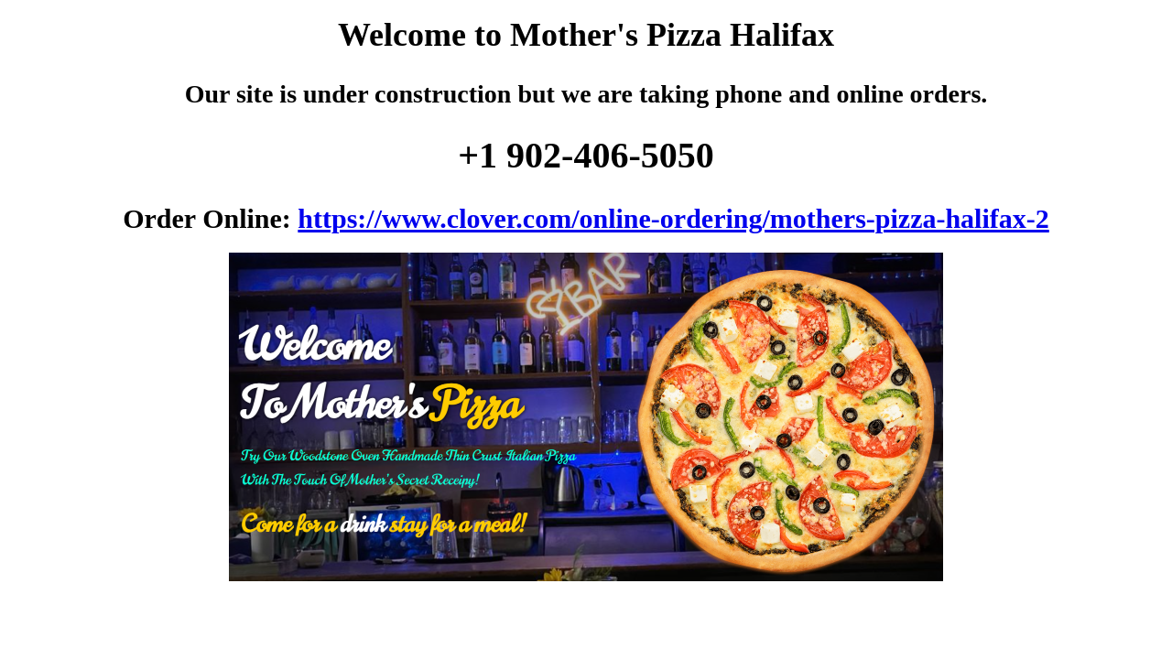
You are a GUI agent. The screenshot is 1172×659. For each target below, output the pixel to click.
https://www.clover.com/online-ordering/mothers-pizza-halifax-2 (673, 218)
